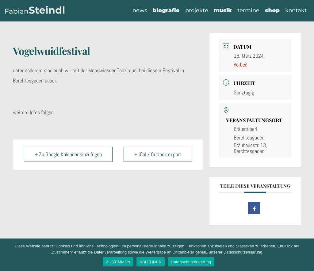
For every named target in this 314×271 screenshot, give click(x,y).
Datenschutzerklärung (191, 262)
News (139, 10)
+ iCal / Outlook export (157, 154)
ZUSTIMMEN (118, 262)
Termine (248, 10)
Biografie (165, 10)
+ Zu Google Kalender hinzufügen (68, 154)
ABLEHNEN (151, 262)
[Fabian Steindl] (35, 10)
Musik (222, 10)
